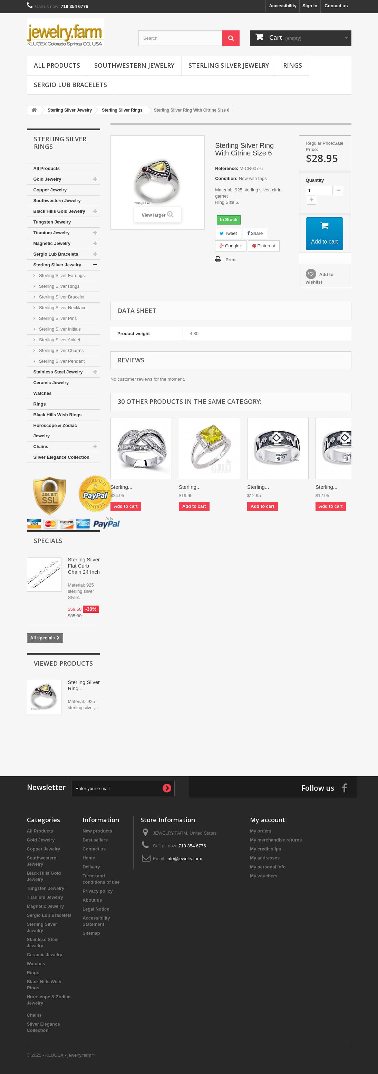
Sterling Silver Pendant (61, 361)
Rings (292, 65)
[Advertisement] (189, 741)
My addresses (265, 858)
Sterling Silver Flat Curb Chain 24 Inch (84, 566)
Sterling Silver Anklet (59, 339)
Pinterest (263, 245)
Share (255, 233)
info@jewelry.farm (184, 858)
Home (89, 858)
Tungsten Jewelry (52, 222)
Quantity (315, 180)
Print (230, 259)
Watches (42, 393)
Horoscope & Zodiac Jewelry (55, 430)
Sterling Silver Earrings (61, 275)
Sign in (309, 5)
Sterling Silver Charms (61, 350)
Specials (48, 540)
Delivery (91, 866)
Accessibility (283, 5)
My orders (260, 831)
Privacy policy (98, 891)
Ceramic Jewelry (51, 382)
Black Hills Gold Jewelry (59, 211)
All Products (57, 65)
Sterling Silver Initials (59, 329)
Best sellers (95, 840)
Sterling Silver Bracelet (61, 297)
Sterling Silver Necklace (62, 307)
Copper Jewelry (50, 189)
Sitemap (91, 933)
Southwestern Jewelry (134, 65)
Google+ (231, 245)
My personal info (267, 866)
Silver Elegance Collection (61, 457)
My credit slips (265, 849)
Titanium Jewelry (51, 232)
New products (97, 831)
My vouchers (263, 875)
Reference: (226, 168)
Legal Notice (96, 909)
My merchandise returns (276, 840)
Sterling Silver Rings (59, 286)
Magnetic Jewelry (52, 243)
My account (267, 820)
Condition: (226, 178)
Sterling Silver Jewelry (228, 65)
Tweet (228, 233)
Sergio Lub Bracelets (70, 84)
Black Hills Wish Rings (57, 414)
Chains (40, 446)
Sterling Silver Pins (57, 318)
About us (92, 900)
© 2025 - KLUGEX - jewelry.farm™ (61, 1055)
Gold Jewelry (47, 179)
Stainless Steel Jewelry (58, 371)
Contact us (336, 5)
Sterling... (121, 488)
